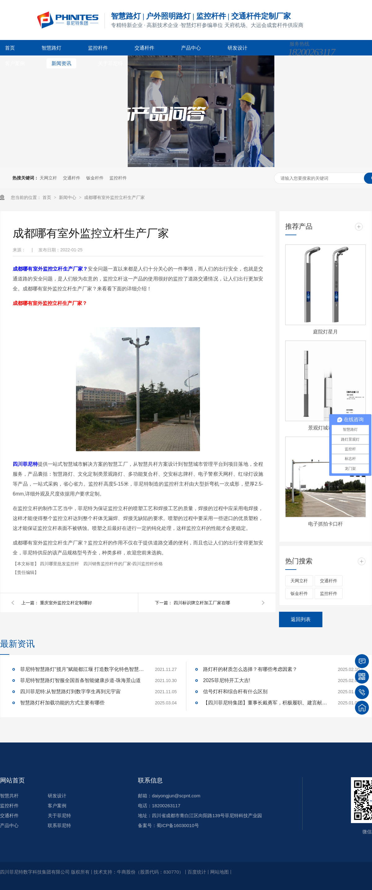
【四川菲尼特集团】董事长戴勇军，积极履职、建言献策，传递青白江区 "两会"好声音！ (265, 702)
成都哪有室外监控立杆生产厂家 (114, 197)
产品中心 (191, 48)
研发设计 (237, 48)
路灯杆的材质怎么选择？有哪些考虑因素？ (250, 669)
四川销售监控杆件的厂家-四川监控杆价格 (123, 563)
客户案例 (15, 63)
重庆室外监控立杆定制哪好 (66, 602)
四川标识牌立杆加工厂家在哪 (202, 602)
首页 (10, 48)
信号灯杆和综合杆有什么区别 (235, 691)
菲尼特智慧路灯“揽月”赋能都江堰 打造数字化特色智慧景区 (82, 669)
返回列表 (301, 619)
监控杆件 (98, 48)
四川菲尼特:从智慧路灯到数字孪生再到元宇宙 (70, 691)
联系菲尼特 (59, 825)
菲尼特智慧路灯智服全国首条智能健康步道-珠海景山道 (80, 680)
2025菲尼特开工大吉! (226, 680)
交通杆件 (144, 48)
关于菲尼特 (110, 63)
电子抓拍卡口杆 (325, 524)
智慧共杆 (9, 795)
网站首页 (12, 780)
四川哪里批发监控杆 (60, 563)
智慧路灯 (51, 48)
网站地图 (219, 872)
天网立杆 (48, 177)
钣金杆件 (95, 177)
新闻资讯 (61, 63)
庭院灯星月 (325, 331)
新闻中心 (68, 197)
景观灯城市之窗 (325, 427)
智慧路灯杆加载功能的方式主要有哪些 (62, 702)
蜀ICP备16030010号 (178, 825)
